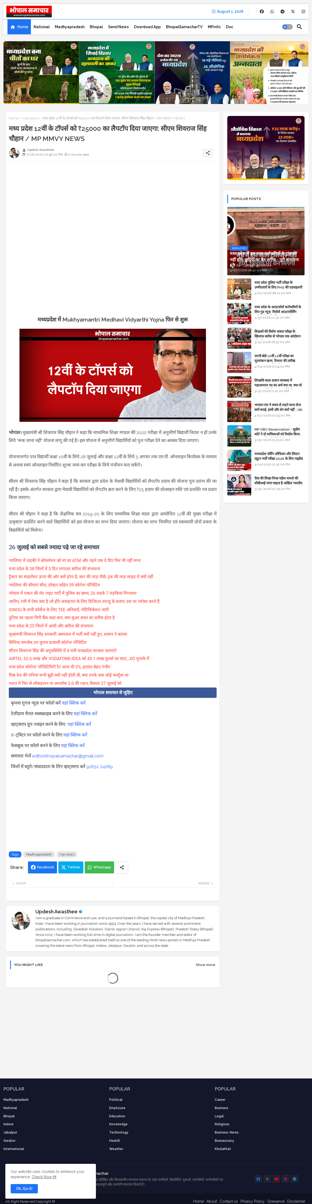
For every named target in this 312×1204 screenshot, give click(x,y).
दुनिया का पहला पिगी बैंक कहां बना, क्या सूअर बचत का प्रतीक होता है (62, 617)
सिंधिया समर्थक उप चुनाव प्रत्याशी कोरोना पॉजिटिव (48, 642)
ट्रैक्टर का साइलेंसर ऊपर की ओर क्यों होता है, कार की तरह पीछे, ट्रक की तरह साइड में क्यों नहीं (81, 576)
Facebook (45, 867)
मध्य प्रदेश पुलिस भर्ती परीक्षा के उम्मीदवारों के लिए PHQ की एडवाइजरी (278, 285)
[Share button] (121, 867)
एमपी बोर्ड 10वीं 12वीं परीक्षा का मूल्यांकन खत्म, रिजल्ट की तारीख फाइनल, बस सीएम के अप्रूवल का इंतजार (279, 361)
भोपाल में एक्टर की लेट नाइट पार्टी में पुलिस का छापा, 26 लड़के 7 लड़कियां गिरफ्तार (73, 593)
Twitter (73, 867)
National (42, 27)
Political (116, 1100)
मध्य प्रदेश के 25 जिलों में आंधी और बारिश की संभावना (51, 625)
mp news (30, 118)
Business (221, 1108)
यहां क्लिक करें (74, 703)
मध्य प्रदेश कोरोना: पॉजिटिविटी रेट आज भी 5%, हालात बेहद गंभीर (60, 666)
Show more (205, 965)
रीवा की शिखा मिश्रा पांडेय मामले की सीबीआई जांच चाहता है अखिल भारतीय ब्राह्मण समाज (278, 483)
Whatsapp (102, 867)
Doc (229, 27)
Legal (219, 1116)
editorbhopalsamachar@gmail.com (67, 756)
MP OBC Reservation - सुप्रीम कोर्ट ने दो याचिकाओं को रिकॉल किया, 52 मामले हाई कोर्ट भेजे (277, 434)
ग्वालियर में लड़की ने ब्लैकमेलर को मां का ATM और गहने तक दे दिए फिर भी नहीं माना (75, 560)
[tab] (19, 26)
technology (118, 1132)
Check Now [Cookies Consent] (42, 1177)
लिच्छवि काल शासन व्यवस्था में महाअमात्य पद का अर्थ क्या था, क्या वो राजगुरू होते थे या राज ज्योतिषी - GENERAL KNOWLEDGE (278, 387)
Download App (147, 27)
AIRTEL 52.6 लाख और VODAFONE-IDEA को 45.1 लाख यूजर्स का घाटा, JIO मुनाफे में (79, 658)
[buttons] (261, 11)
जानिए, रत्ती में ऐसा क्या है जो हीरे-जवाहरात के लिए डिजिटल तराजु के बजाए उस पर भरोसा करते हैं (85, 601)
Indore (8, 1124)
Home (22, 27)
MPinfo (214, 27)
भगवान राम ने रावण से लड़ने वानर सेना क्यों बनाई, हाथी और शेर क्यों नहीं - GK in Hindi (278, 409)
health (114, 1141)
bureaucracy (224, 1141)
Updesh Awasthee (56, 911)
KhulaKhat (223, 1149)
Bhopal (96, 27)
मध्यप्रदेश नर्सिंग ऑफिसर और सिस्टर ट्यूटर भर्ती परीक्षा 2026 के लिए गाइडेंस (278, 456)
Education (117, 1116)
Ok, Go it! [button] (24, 1188)
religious (222, 1124)
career (220, 1100)
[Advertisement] (113, 203)
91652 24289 (99, 766)
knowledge (118, 1124)
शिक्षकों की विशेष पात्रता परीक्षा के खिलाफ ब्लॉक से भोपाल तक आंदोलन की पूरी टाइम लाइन (277, 336)
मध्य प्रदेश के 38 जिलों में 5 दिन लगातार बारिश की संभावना (55, 568)
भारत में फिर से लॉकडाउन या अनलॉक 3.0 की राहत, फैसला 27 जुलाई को (66, 683)
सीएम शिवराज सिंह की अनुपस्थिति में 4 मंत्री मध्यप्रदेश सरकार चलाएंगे (63, 650)
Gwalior (9, 1141)
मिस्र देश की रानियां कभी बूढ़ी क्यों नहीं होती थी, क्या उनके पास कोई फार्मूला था (68, 675)
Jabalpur (10, 1132)
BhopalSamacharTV (184, 27)
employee (117, 1108)
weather (116, 1149)
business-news (227, 1132)
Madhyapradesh (69, 27)
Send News (118, 27)
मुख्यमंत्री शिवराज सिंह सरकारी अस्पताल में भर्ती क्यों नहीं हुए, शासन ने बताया (68, 634)
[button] (287, 27)
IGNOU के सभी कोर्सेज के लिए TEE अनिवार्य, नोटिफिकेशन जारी (59, 609)
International (13, 1149)
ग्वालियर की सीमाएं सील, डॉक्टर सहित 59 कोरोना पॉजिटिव (55, 585)
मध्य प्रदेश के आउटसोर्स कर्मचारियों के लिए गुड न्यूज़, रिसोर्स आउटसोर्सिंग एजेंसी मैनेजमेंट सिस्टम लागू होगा (277, 312)
